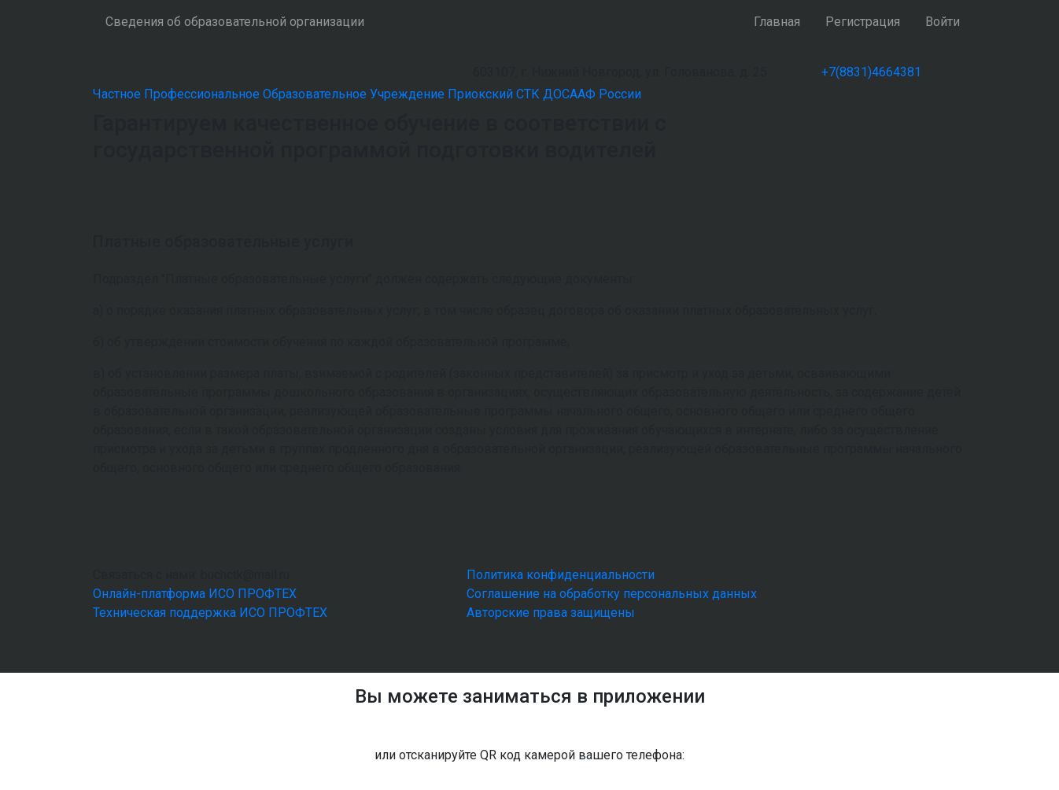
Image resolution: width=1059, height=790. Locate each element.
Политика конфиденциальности (561, 574)
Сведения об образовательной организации (234, 21)
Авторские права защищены (551, 612)
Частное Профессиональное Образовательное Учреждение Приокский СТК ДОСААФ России (367, 94)
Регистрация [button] (862, 21)
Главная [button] (777, 21)
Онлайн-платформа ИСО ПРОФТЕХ (195, 593)
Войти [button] (942, 21)
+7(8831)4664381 (871, 72)
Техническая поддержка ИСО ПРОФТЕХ (210, 612)
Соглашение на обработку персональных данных (612, 593)
